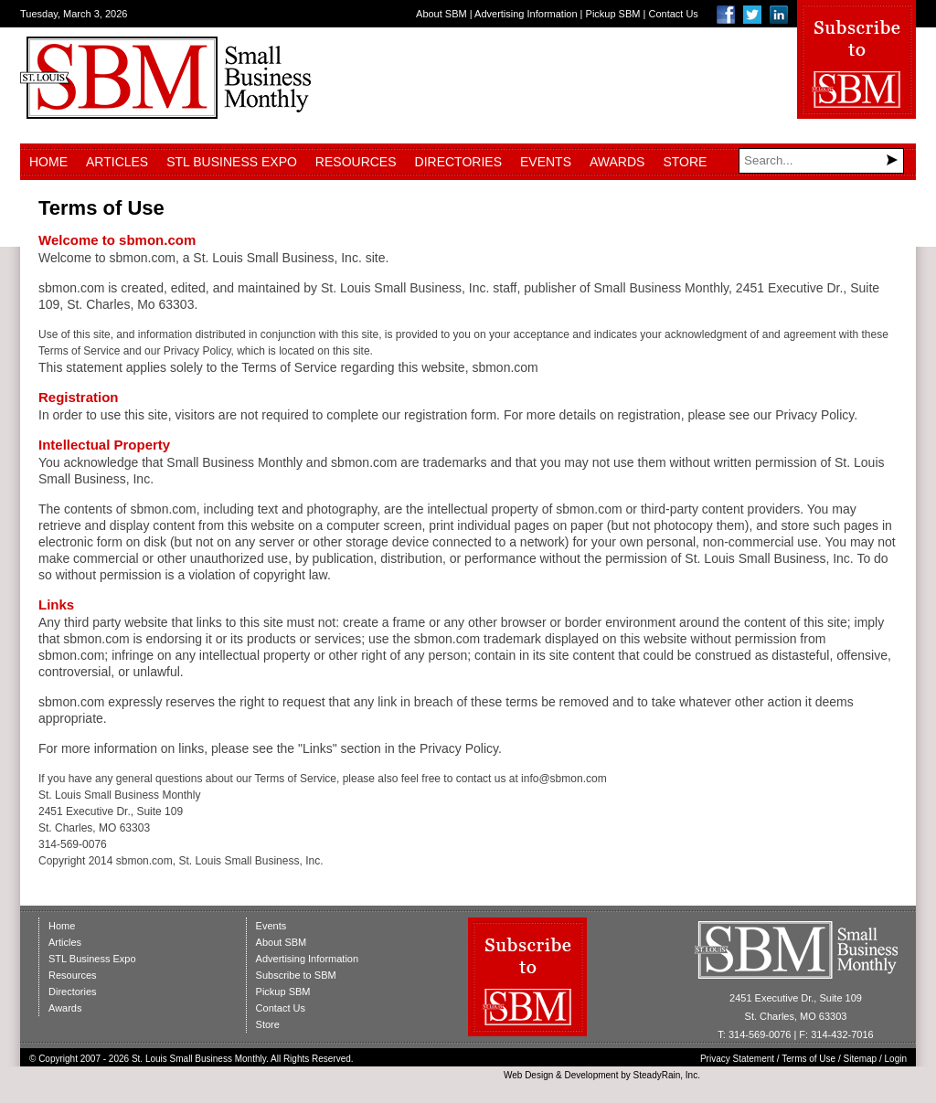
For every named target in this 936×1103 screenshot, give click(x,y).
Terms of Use (808, 1059)
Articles (117, 161)
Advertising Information (526, 13)
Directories (458, 161)
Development (592, 1075)
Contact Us (672, 13)
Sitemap (861, 1059)
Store (685, 161)
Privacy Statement (737, 1059)
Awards (617, 161)
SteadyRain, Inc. (666, 1075)
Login (896, 1059)
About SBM (441, 13)
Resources (356, 161)
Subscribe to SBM (296, 975)
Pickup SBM (613, 13)
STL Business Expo (231, 161)
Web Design (528, 1075)
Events (545, 161)
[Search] (821, 161)
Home (48, 161)
